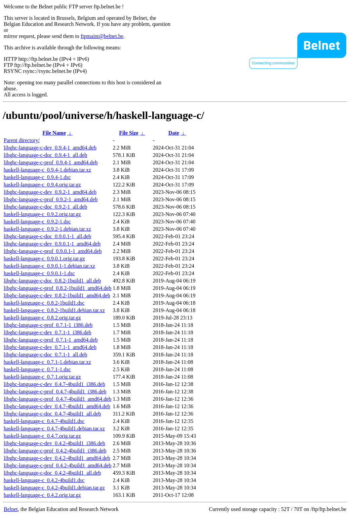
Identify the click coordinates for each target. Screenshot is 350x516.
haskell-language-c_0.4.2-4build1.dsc (44, 480)
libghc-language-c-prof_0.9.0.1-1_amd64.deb (53, 251)
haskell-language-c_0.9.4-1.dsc (37, 177)
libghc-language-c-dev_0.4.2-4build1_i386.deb (54, 443)
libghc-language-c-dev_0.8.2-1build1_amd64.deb (57, 295)
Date (173, 133)
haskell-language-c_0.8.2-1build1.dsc (44, 303)
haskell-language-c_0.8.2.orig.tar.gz (42, 317)
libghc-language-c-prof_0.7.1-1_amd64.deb (51, 340)
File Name (54, 133)
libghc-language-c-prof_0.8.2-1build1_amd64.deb (57, 288)
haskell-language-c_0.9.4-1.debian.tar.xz (47, 170)
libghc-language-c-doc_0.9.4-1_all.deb (45, 155)
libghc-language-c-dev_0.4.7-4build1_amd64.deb (57, 406)
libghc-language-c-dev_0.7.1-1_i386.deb (47, 332)
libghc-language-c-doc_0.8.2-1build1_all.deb (52, 281)
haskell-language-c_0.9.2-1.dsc (37, 221)
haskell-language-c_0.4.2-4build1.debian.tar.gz (54, 487)
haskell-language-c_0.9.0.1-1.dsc (39, 273)
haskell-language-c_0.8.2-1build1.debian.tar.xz (54, 310)
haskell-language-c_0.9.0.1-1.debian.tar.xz (49, 266)
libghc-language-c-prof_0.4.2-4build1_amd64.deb (57, 465)
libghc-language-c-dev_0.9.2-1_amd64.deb (50, 192)
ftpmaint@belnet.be (102, 36)
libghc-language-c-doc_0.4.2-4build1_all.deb (52, 473)
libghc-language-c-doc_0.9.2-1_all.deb (45, 207)
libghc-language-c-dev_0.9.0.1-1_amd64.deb (52, 244)
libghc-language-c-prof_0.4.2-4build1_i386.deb (55, 451)
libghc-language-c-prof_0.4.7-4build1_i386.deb (55, 391)
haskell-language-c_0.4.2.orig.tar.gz (42, 495)
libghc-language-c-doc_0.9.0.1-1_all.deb (47, 236)
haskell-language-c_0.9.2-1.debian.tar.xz (47, 229)
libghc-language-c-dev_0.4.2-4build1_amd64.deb (57, 458)
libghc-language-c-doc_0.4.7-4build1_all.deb (52, 414)
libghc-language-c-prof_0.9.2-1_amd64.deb (51, 199)
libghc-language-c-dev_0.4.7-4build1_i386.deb (54, 384)
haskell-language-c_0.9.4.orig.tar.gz (42, 184)
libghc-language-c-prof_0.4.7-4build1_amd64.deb (57, 399)
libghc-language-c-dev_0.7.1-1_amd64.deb (50, 347)
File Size (128, 133)
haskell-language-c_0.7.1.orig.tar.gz (42, 377)
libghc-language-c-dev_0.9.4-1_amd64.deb (50, 147)
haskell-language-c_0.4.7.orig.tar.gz (42, 436)
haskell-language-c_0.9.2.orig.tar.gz (42, 214)
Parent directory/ (22, 140)
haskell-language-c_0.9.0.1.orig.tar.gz (44, 258)
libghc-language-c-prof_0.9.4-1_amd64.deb (51, 162)
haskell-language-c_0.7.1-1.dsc (37, 369)
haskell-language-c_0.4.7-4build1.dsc (44, 421)
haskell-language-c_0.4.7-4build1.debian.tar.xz (54, 428)
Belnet (11, 509)
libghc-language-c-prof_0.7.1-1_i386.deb (48, 325)
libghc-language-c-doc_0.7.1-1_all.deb (45, 354)
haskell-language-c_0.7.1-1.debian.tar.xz (47, 362)
